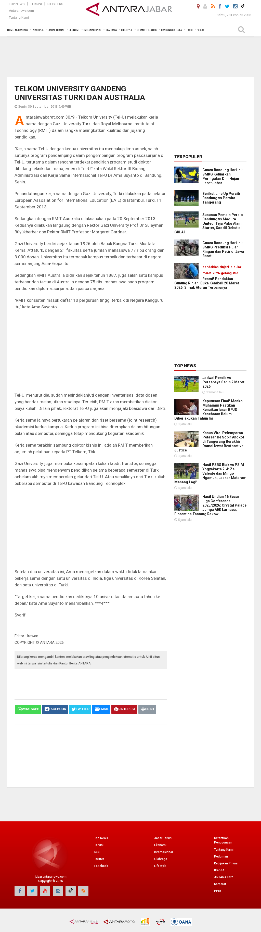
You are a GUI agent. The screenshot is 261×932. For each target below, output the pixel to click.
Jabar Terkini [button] (56, 30)
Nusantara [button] (21, 30)
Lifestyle (160, 866)
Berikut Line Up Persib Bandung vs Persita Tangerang (221, 198)
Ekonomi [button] (74, 30)
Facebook (101, 866)
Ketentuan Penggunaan (223, 840)
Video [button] (201, 30)
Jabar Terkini (163, 838)
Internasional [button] (92, 30)
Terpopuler (188, 156)
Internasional (163, 852)
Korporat (220, 884)
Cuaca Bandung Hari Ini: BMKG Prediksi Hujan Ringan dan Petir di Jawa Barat (223, 249)
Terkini (36, 4)
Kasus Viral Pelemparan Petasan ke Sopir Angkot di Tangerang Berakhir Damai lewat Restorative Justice (209, 441)
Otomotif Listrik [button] (147, 30)
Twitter (99, 859)
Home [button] (10, 30)
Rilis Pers (55, 4)
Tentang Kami (19, 17)
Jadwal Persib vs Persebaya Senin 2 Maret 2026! (223, 382)
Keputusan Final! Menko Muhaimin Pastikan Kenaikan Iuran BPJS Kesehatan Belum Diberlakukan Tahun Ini (208, 409)
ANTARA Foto (223, 877)
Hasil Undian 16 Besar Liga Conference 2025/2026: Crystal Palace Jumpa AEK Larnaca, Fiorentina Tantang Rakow (210, 505)
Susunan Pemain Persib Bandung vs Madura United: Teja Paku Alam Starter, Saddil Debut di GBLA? (208, 223)
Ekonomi (160, 845)
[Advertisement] (130, 56)
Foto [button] (189, 30)
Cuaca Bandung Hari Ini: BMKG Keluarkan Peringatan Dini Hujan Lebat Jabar (222, 176)
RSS (97, 852)
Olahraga (160, 859)
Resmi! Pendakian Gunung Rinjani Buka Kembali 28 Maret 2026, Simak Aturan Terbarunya (206, 283)
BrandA (219, 870)
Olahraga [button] (111, 30)
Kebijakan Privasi (226, 863)
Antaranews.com (21, 10)
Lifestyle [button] (126, 30)
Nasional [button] (38, 30)
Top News (17, 4)
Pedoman (221, 856)
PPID (217, 891)
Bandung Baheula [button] (171, 30)
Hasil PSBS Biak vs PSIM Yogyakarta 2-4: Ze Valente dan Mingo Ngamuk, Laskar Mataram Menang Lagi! (210, 473)
